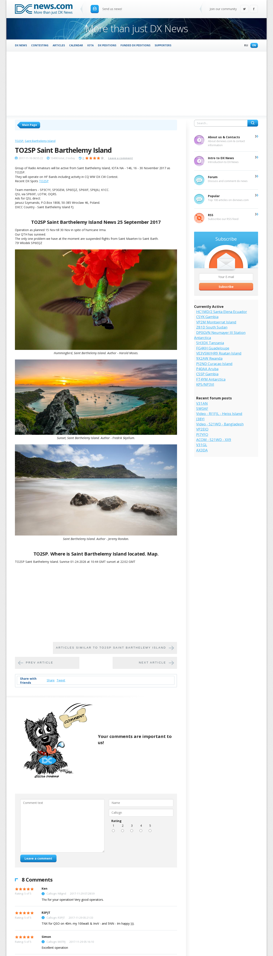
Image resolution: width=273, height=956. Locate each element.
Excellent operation (55, 948)
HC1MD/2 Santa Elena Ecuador (221, 311)
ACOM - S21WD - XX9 (213, 439)
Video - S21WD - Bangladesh (220, 424)
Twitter (244, 9)
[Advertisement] (136, 83)
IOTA (90, 45)
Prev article (39, 662)
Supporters (163, 45)
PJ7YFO (202, 434)
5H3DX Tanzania (210, 342)
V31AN (202, 403)
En (253, 45)
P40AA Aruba (207, 368)
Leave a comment (120, 158)
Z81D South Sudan (211, 327)
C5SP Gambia (207, 373)
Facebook (254, 9)
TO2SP (19, 141)
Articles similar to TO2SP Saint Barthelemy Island (111, 647)
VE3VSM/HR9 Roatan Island (218, 353)
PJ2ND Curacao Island (214, 363)
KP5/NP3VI (205, 384)
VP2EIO (202, 429)
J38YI (200, 418)
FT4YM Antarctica (210, 379)
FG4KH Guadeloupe (212, 348)
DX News (21, 45)
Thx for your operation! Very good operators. (73, 900)
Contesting (39, 45)
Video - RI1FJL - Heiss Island (219, 413)
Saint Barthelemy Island (40, 141)
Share (51, 680)
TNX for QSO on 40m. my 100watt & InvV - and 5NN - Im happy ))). (88, 923)
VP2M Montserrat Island (216, 322)
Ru (245, 45)
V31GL (201, 444)
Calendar (76, 45)
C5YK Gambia (207, 316)
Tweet (61, 680)
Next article (152, 662)
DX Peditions (107, 45)
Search (252, 123)
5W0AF (202, 408)
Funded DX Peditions (135, 45)
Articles (59, 45)
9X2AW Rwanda (209, 358)
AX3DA (202, 450)
